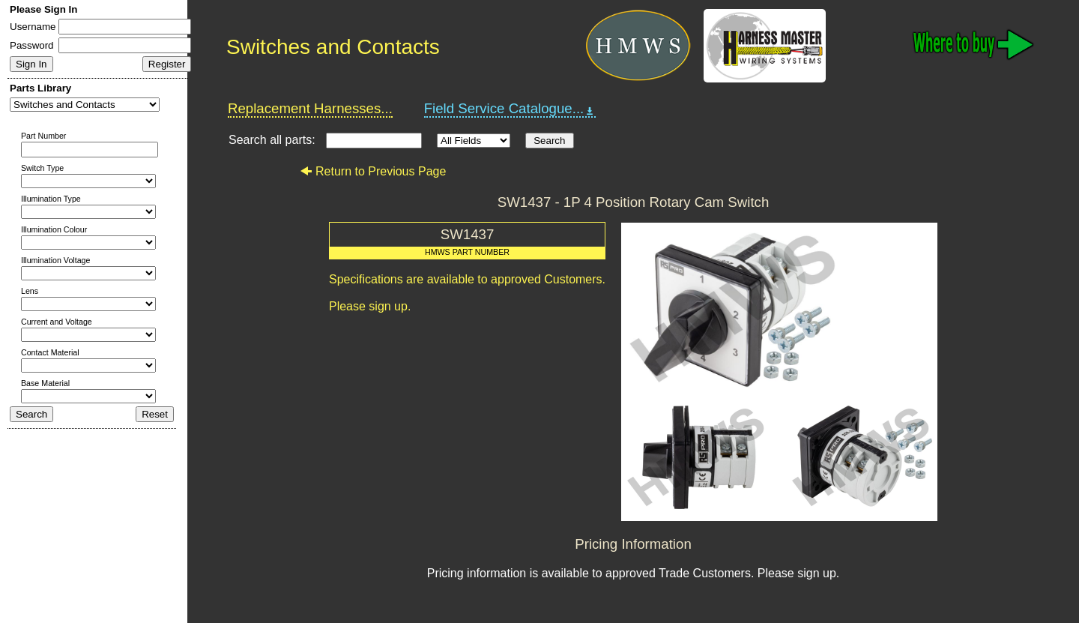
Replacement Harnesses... (310, 108)
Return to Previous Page (373, 171)
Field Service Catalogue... (510, 108)
